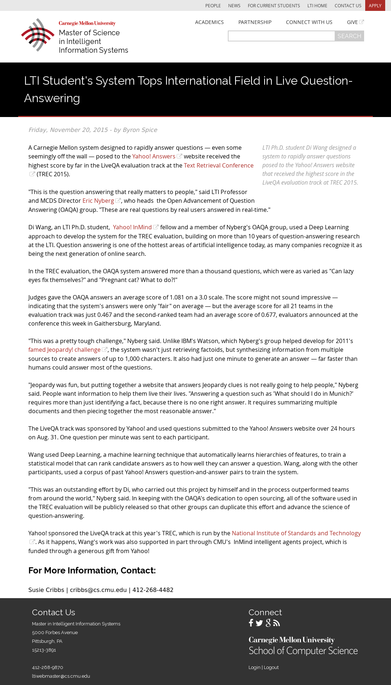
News (234, 5)
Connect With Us (309, 22)
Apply (375, 5)
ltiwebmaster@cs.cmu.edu (61, 676)
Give (352, 22)
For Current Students (274, 5)
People (213, 5)
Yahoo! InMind (132, 227)
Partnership (254, 22)
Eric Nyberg (98, 201)
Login (255, 667)
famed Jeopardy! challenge (64, 350)
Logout (271, 667)
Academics (209, 22)
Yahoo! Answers (154, 156)
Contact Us (348, 5)
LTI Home (317, 5)
